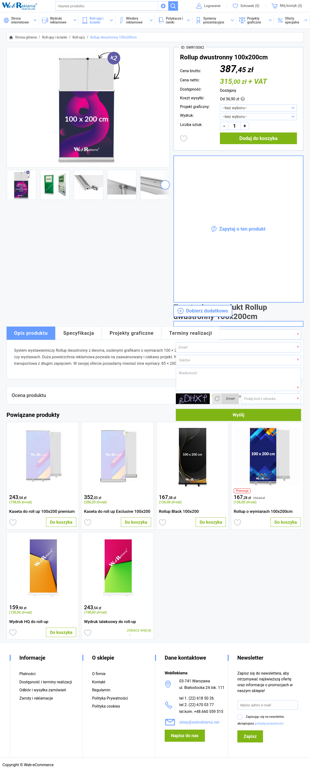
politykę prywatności (269, 723)
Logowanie (211, 6)
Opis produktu (31, 334)
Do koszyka (61, 522)
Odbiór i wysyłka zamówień (42, 690)
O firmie (99, 674)
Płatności (27, 674)
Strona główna (26, 38)
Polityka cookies (106, 706)
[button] (292, 21)
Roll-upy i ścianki (54, 38)
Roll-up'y (78, 38)
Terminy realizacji (190, 334)
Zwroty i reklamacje (36, 698)
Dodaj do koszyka (258, 139)
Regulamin (101, 690)
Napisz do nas (185, 735)
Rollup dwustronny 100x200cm (113, 38)
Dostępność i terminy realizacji (45, 682)
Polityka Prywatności (110, 698)
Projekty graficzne (131, 334)
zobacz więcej (139, 630)
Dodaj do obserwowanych (183, 139)
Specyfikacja (78, 334)
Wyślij (238, 415)
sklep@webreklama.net (199, 722)
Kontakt (98, 682)
